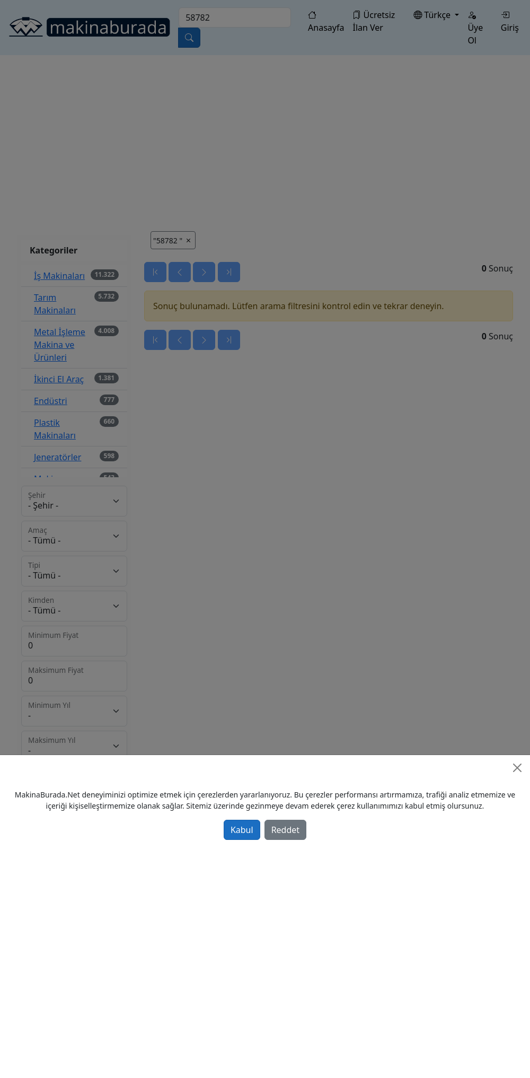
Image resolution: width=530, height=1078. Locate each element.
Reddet (285, 830)
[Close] (517, 767)
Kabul (242, 830)
